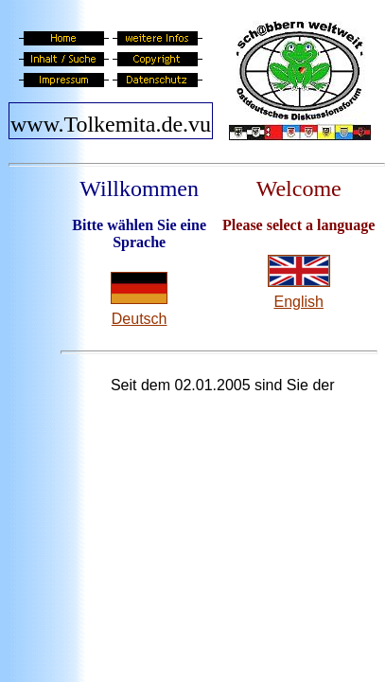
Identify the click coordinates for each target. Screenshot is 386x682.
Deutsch (139, 319)
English (298, 302)
